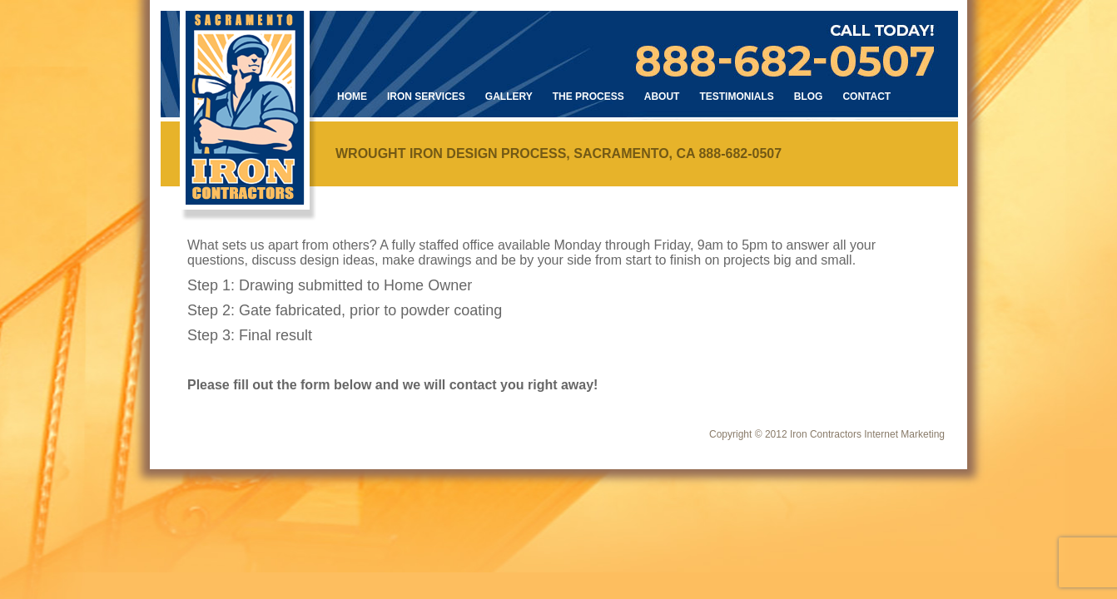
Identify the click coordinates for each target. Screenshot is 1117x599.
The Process (588, 96)
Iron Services (426, 96)
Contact (866, 96)
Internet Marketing (904, 434)
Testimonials (736, 96)
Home (352, 96)
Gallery (509, 96)
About (662, 96)
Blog (808, 96)
